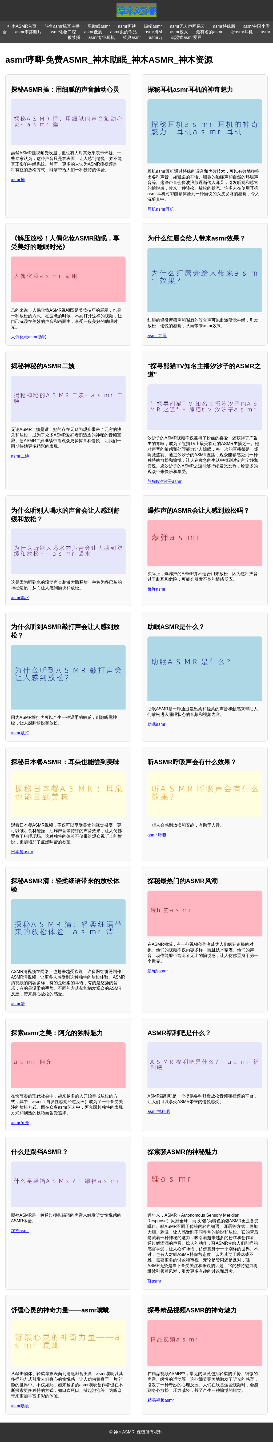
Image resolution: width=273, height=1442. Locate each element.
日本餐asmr (22, 852)
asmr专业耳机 (101, 37)
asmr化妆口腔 (63, 32)
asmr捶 (18, 179)
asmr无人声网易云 (187, 26)
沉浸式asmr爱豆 (186, 37)
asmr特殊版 (224, 26)
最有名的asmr (209, 32)
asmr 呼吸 (157, 835)
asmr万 (156, 37)
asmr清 (18, 1004)
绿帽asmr (153, 26)
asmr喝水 (20, 597)
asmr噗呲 (20, 1406)
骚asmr (154, 1281)
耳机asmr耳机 (160, 209)
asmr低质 (93, 32)
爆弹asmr (156, 589)
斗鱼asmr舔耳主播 (62, 26)
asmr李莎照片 (28, 32)
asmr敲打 (20, 733)
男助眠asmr (99, 26)
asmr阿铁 (127, 26)
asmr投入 (179, 32)
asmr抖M (153, 32)
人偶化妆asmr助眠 (28, 337)
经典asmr (132, 37)
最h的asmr (157, 971)
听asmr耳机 (242, 32)
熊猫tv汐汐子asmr (164, 481)
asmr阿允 (20, 1122)
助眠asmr (156, 724)
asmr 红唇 (157, 335)
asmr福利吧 (158, 1111)
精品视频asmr (160, 1400)
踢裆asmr (20, 1230)
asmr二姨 (20, 456)
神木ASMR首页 (22, 26)
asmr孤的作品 (123, 32)
